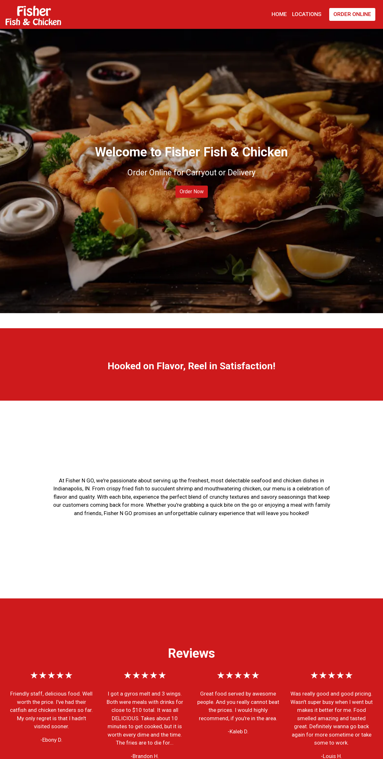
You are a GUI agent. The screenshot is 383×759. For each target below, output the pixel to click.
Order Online (352, 14)
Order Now (192, 191)
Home (279, 14)
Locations (307, 14)
